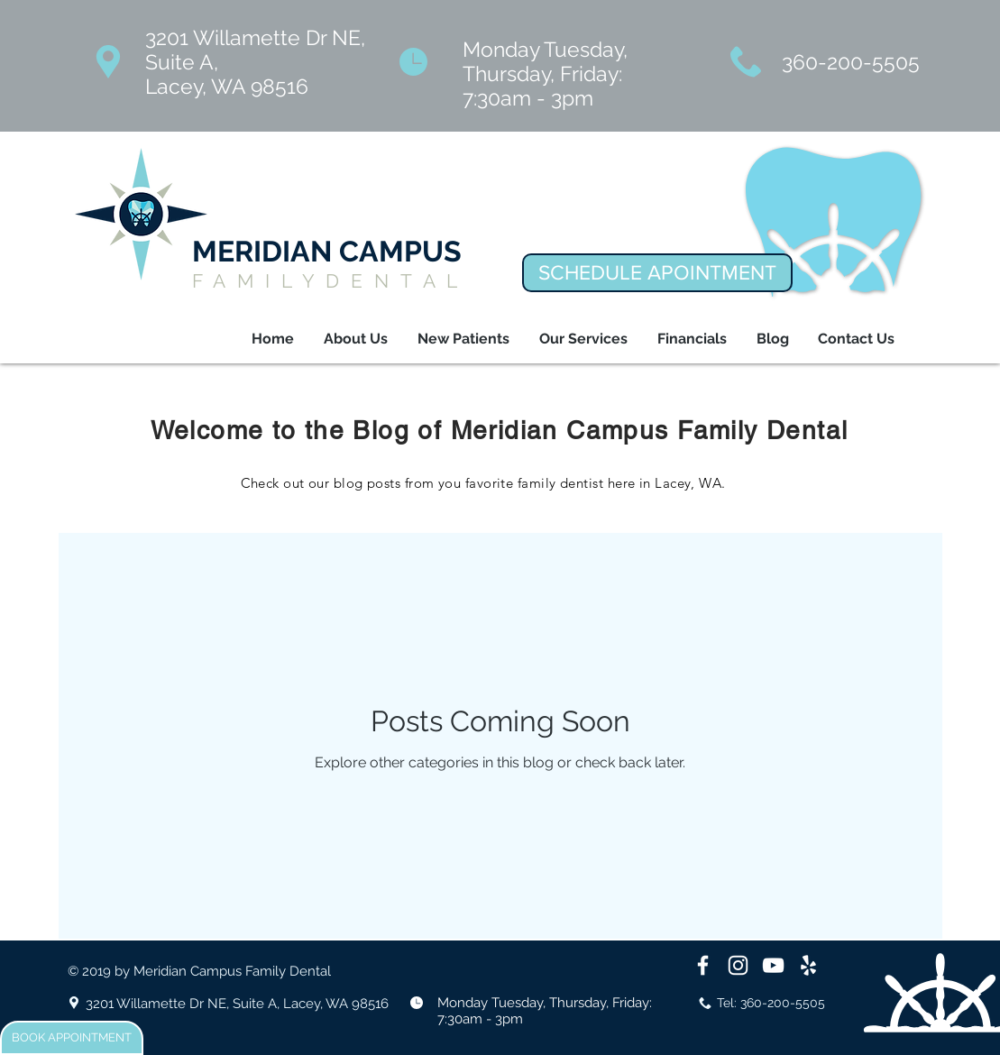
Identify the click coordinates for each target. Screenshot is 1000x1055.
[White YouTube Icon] (773, 965)
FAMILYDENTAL (331, 281)
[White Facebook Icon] (703, 965)
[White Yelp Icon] (808, 965)
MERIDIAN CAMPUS (327, 251)
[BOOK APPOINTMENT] (71, 1038)
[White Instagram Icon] (738, 965)
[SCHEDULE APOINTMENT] (657, 272)
